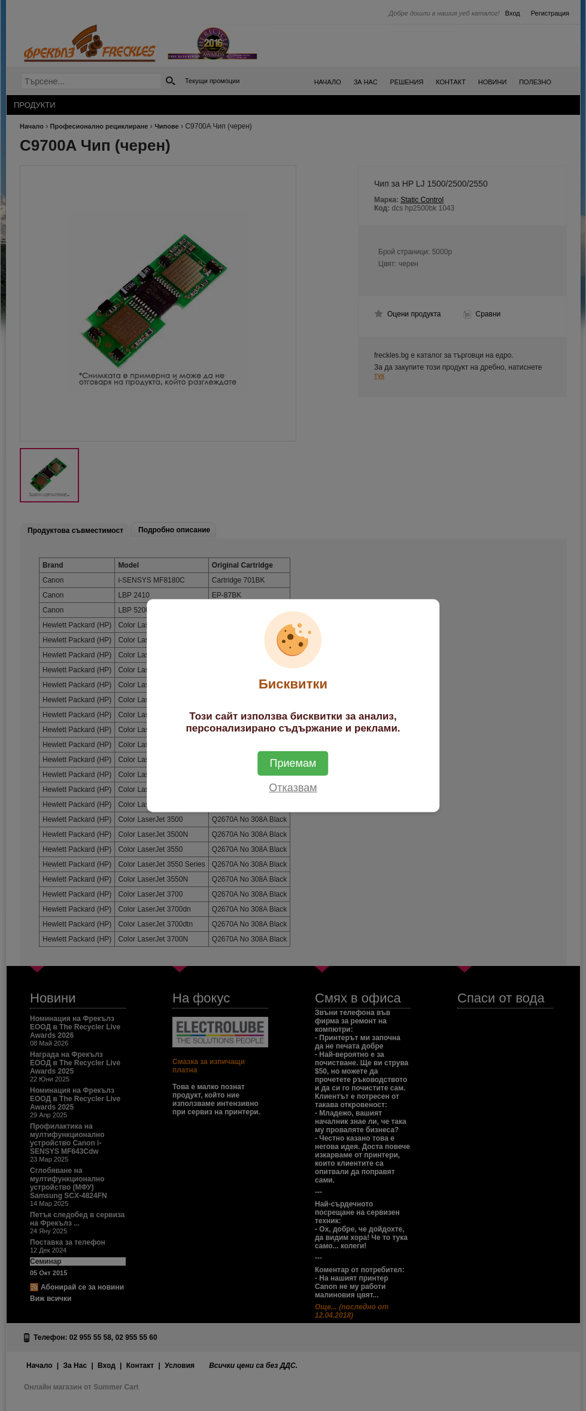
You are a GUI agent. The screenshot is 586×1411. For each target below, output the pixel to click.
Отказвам (293, 788)
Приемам (293, 763)
